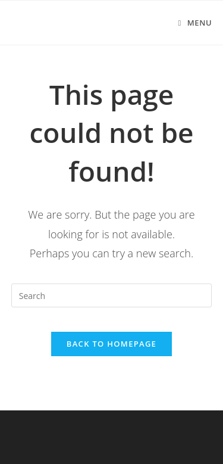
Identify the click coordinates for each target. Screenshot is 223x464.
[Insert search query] (111, 295)
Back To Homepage (111, 343)
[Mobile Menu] (195, 22)
